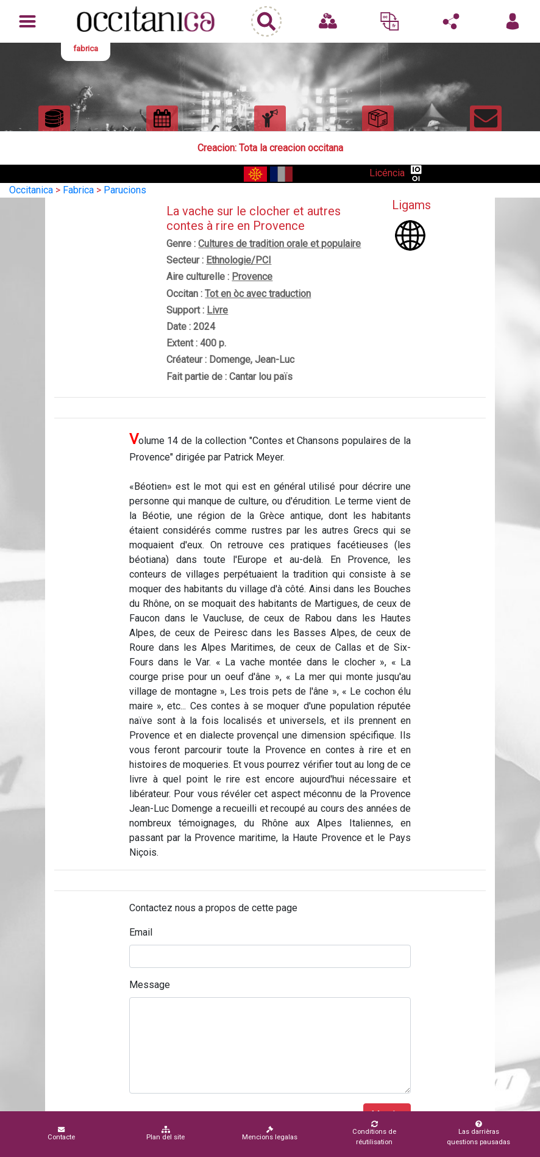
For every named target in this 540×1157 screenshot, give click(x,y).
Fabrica (78, 190)
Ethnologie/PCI (238, 260)
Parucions (125, 190)
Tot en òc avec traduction (258, 293)
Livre (217, 310)
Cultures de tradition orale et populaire (279, 243)
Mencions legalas (269, 1133)
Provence (252, 276)
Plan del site (165, 1133)
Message (149, 984)
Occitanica (31, 190)
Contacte (61, 1133)
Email (140, 932)
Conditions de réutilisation (374, 1133)
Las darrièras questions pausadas (478, 1133)
